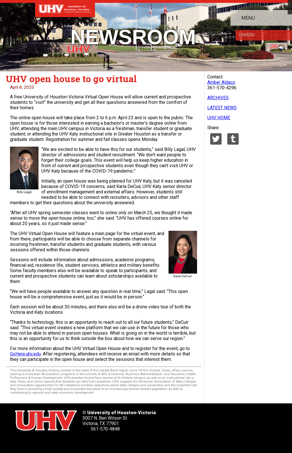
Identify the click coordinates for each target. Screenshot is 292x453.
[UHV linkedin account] (53, 441)
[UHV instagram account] (85, 441)
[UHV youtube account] (69, 441)
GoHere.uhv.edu (25, 354)
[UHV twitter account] (22, 441)
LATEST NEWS (222, 107)
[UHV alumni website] (102, 441)
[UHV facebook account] (37, 441)
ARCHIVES (218, 97)
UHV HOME (218, 117)
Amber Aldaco (221, 82)
